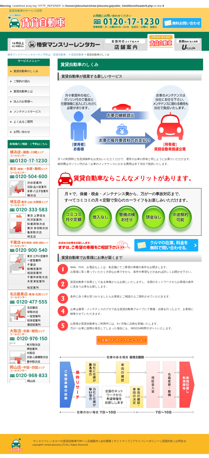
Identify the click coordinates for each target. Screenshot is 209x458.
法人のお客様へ (21, 101)
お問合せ (180, 441)
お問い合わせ (20, 131)
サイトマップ (122, 441)
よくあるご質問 (21, 121)
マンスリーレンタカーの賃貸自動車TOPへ (59, 441)
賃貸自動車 (77, 54)
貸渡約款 (167, 441)
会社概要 (105, 441)
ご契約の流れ (20, 81)
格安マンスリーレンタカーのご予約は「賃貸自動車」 (38, 54)
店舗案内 (92, 441)
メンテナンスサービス (25, 111)
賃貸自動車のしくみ (24, 71)
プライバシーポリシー (146, 441)
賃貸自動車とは (21, 91)
